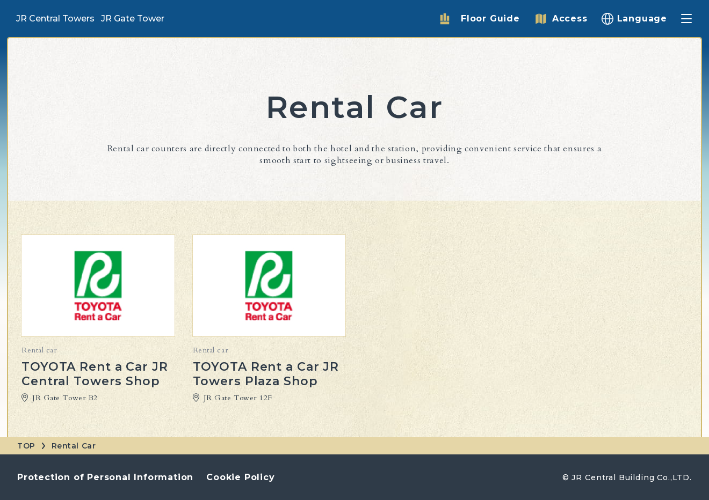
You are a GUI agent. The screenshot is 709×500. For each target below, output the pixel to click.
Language (642, 18)
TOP (26, 446)
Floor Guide (490, 18)
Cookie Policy (240, 477)
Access (570, 18)
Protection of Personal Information (105, 477)
